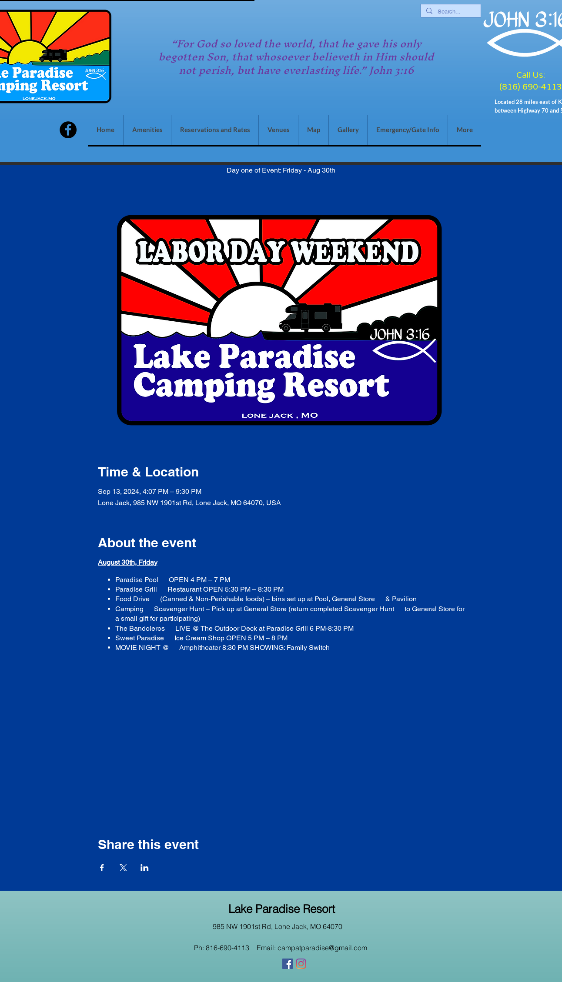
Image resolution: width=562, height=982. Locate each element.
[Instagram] (301, 964)
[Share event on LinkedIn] (144, 867)
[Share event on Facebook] (102, 867)
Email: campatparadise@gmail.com (312, 947)
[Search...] (450, 11)
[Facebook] (68, 129)
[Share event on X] (123, 867)
